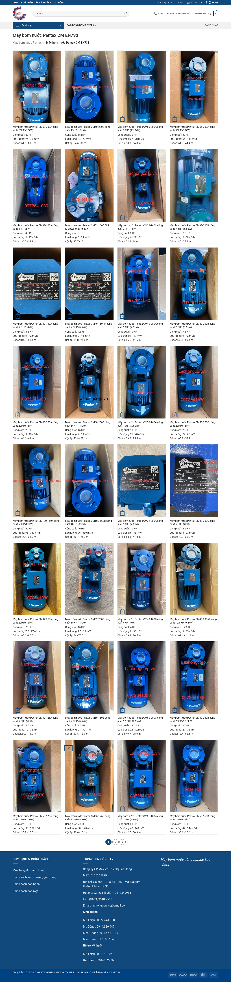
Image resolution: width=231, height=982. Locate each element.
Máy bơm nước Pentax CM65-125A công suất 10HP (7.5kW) (35, 818)
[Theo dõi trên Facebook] (206, 2)
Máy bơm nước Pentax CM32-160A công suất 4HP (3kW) (35, 227)
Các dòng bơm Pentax (81, 25)
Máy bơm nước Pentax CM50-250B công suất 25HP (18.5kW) (192, 719)
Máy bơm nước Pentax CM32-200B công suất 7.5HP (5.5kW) (192, 227)
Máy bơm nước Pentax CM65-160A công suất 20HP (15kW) (140, 818)
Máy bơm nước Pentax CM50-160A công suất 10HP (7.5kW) (140, 424)
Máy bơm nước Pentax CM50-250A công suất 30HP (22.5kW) (140, 128)
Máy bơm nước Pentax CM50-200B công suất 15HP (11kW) (87, 128)
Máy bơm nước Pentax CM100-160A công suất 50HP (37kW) (36, 522)
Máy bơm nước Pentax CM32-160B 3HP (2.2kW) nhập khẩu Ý (87, 227)
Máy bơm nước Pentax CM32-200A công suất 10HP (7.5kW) (140, 522)
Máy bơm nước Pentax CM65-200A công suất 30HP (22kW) (192, 128)
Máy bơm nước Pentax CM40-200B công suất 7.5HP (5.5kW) (192, 325)
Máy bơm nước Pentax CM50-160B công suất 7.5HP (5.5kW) (87, 719)
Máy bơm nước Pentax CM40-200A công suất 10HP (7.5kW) (140, 325)
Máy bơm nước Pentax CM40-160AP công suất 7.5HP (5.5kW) (88, 325)
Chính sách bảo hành (26, 884)
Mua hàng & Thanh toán (28, 870)
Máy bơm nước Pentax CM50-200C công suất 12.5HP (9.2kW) (140, 719)
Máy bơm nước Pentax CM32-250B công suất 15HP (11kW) (87, 621)
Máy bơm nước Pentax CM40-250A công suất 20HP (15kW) (35, 424)
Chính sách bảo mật (25, 891)
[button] (194, 2)
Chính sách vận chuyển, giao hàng (34, 877)
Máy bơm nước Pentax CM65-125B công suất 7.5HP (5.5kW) (87, 818)
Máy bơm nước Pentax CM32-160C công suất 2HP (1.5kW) (140, 227)
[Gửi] (126, 14)
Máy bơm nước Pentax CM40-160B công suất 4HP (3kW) (140, 621)
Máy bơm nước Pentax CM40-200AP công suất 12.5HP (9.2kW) (193, 621)
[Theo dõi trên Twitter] (213, 2)
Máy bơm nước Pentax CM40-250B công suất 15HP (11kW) (87, 424)
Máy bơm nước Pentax (27, 42)
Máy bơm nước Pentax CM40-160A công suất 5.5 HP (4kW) (35, 325)
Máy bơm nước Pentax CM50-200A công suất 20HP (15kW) (35, 128)
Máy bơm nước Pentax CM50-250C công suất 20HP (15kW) (192, 424)
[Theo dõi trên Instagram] (210, 2)
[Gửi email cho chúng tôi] (216, 2)
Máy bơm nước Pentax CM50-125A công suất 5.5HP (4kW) (35, 719)
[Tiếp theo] (122, 842)
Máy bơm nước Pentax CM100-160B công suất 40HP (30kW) (88, 522)
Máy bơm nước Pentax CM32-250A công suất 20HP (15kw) (35, 621)
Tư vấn (179, 2)
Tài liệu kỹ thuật (164, 2)
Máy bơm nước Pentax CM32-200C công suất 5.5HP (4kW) (192, 522)
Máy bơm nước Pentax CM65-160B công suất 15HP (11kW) (192, 818)
